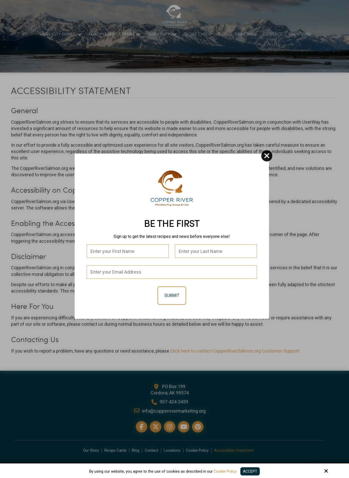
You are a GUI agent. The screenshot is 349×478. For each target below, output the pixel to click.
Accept (250, 471)
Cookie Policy (225, 471)
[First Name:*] (128, 251)
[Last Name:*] (216, 251)
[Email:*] (172, 272)
